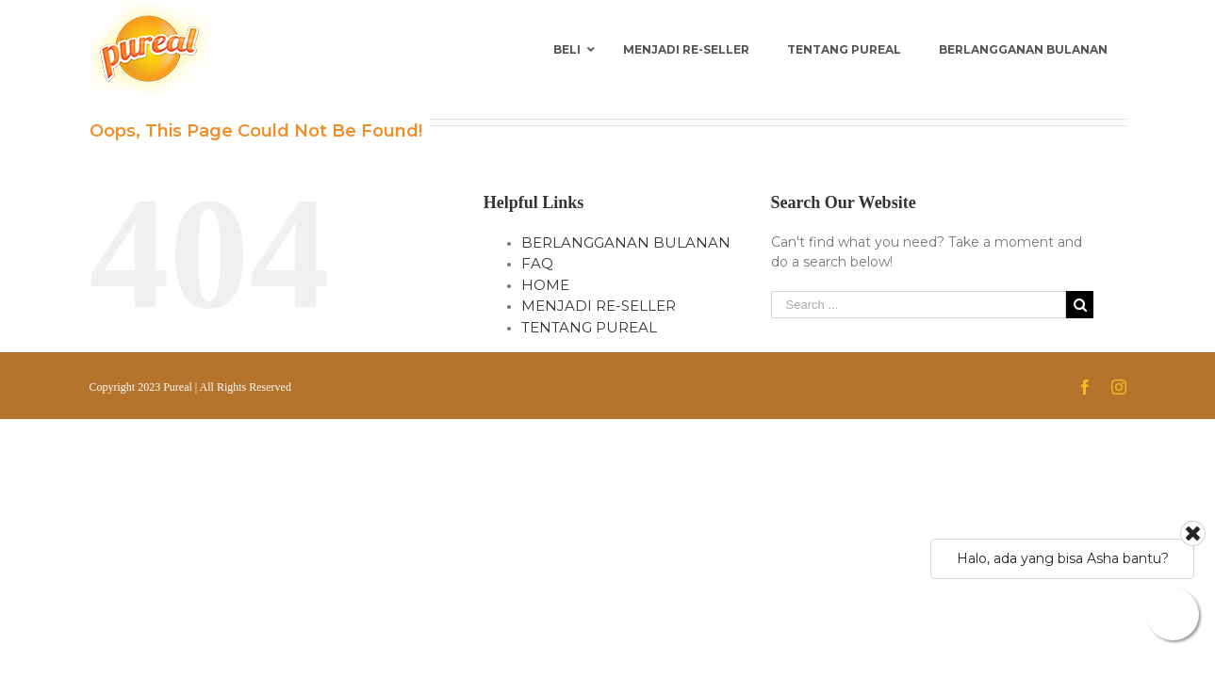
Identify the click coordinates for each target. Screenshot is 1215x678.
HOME (545, 285)
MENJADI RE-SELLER (598, 306)
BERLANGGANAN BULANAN (626, 242)
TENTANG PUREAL (589, 327)
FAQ (537, 263)
